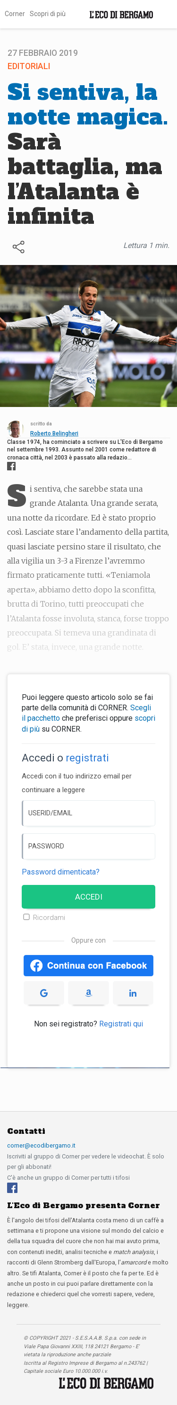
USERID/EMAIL (50, 813)
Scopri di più (48, 14)
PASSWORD (46, 846)
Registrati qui (121, 1023)
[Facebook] (12, 1187)
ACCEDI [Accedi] (88, 896)
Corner (15, 14)
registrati (87, 758)
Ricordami (49, 917)
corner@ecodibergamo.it (41, 1145)
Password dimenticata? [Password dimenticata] (61, 871)
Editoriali (29, 66)
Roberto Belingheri (54, 433)
